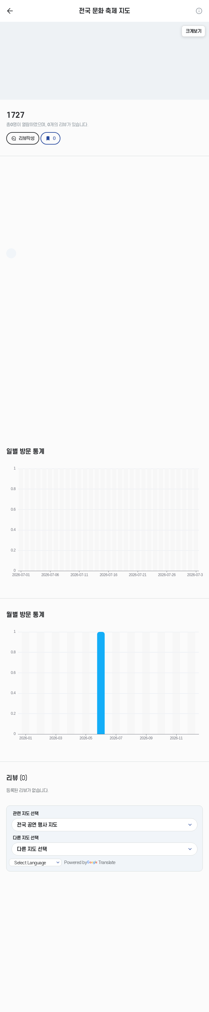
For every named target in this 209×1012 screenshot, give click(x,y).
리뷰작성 (26, 138)
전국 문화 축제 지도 (104, 11)
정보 (199, 11)
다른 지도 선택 (25, 838)
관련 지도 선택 (25, 813)
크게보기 (193, 31)
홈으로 (10, 11)
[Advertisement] (104, 199)
